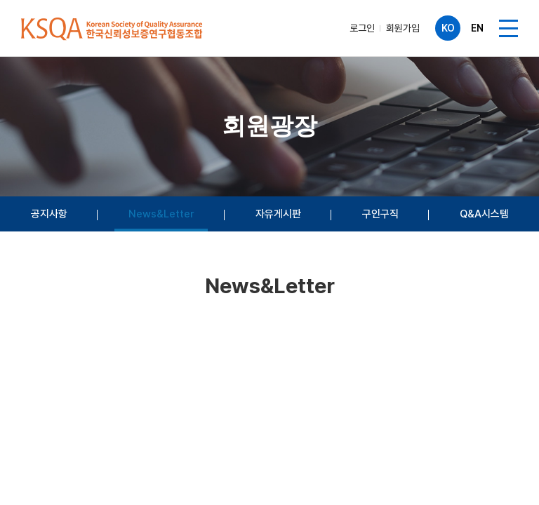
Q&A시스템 (484, 214)
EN (477, 28)
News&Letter (161, 214)
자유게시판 (278, 214)
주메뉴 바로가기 (0, 0)
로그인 (362, 28)
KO (448, 28)
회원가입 (403, 28)
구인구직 (380, 214)
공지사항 (49, 214)
